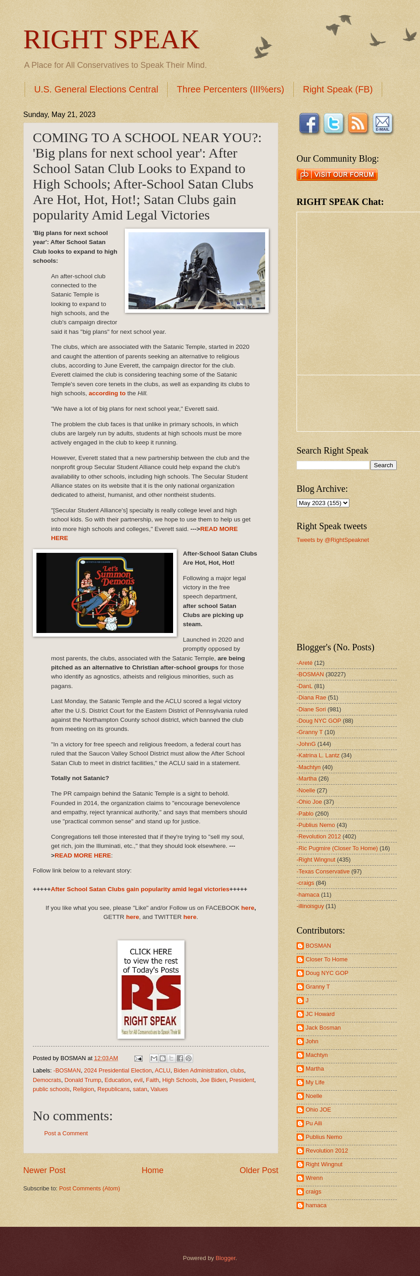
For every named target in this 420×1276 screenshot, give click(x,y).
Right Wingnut (324, 1164)
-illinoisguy (310, 906)
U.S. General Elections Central (96, 89)
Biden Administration (200, 1070)
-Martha (307, 778)
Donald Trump (82, 1080)
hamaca (316, 1205)
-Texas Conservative (323, 871)
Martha (315, 1068)
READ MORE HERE (83, 855)
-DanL (304, 686)
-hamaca (308, 894)
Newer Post (44, 1170)
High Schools (179, 1080)
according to (107, 393)
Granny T (318, 986)
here (248, 907)
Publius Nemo (324, 1136)
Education (117, 1080)
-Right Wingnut (316, 859)
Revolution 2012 (327, 1150)
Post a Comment (66, 1133)
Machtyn (317, 1054)
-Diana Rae (311, 697)
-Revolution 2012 (319, 836)
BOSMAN (318, 945)
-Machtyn (309, 767)
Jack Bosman (323, 1027)
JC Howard (320, 1014)
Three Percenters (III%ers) (230, 89)
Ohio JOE (318, 1109)
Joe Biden (213, 1080)
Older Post (259, 1170)
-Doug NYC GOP (319, 720)
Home (153, 1170)
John (312, 1041)
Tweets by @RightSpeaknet (333, 539)
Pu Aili (314, 1123)
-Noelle (306, 790)
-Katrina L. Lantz (318, 755)
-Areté (304, 662)
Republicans (113, 1089)
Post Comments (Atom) (89, 1188)
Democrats (47, 1080)
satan (140, 1089)
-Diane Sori (311, 709)
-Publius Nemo (316, 825)
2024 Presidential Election (118, 1070)
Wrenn (314, 1177)
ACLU (162, 1070)
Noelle (314, 1095)
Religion (83, 1089)
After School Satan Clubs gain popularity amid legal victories (140, 889)
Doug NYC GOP (327, 973)
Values (159, 1089)
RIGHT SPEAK (111, 39)
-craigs (305, 882)
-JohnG (306, 743)
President (242, 1080)
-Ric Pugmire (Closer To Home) (337, 848)
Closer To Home (327, 959)
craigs (313, 1191)
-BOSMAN (67, 1070)
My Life (315, 1082)
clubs (237, 1070)
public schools (51, 1089)
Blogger (225, 1258)
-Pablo (305, 813)
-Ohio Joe (309, 801)
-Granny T (310, 732)
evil (138, 1080)
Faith (152, 1080)
